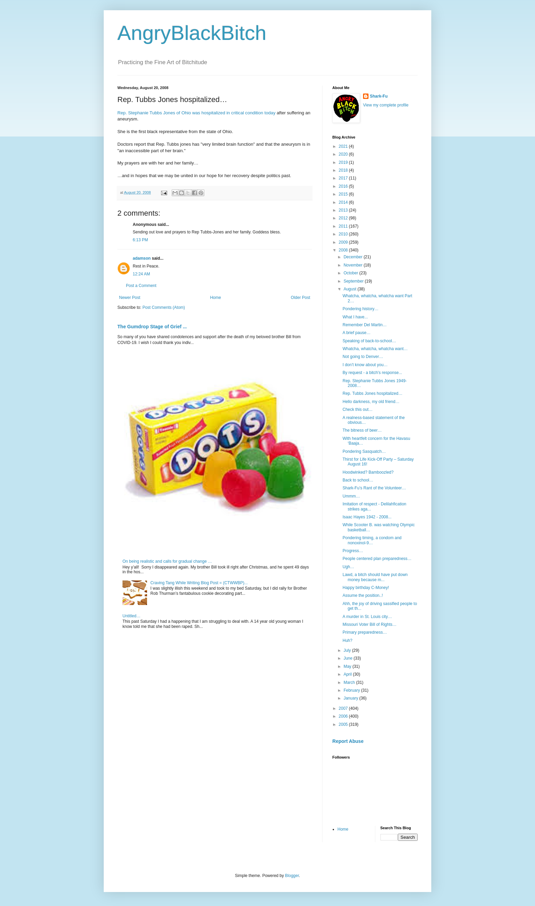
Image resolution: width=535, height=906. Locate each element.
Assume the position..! (363, 595)
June (348, 658)
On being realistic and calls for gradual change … (167, 561)
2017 (344, 178)
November (354, 265)
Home (215, 297)
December (354, 257)
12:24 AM (141, 274)
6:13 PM (140, 240)
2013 (344, 210)
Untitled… (131, 616)
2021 (344, 146)
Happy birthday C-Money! (366, 587)
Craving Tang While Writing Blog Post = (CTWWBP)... (199, 582)
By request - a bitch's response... (372, 372)
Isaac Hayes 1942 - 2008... (367, 517)
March (350, 682)
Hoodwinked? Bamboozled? (368, 472)
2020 (344, 154)
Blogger (292, 875)
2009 (344, 242)
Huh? (347, 640)
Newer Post (129, 297)
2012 (344, 218)
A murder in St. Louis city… (367, 616)
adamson (142, 258)
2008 (344, 250)
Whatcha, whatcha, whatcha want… (375, 348)
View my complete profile (385, 105)
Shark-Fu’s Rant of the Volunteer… (374, 488)
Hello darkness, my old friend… (371, 401)
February (352, 690)
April (348, 674)
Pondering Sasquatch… (364, 451)
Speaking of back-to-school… (369, 341)
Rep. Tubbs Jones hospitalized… (372, 393)
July (348, 650)
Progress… (353, 550)
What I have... (355, 317)
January (351, 698)
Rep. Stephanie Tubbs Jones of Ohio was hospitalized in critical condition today (197, 112)
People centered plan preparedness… (377, 558)
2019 (344, 162)
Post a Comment (141, 285)
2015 (344, 194)
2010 (344, 234)
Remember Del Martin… (365, 324)
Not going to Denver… (363, 356)
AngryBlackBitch (191, 32)
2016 (344, 186)
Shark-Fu (379, 96)
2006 (344, 716)
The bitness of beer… (362, 430)
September (354, 281)
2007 (344, 708)
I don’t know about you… (365, 364)
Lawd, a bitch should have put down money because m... (375, 577)
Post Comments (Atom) (163, 307)
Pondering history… (360, 308)
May (348, 666)
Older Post (300, 297)
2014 (344, 202)
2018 (344, 170)
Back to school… (358, 480)
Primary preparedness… (365, 632)
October (351, 273)
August (351, 289)
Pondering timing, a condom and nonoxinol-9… (372, 540)
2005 (344, 724)
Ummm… (351, 496)
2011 (344, 226)
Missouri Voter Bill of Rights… (369, 624)
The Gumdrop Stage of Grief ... (152, 326)
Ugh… (348, 566)
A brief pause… (357, 332)
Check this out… (358, 409)
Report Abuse (347, 741)
